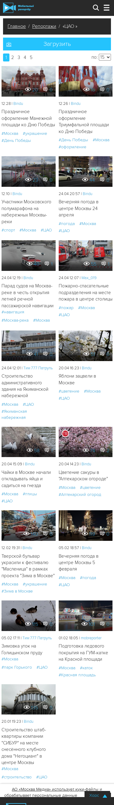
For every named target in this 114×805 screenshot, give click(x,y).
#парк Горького (17, 667)
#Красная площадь (77, 675)
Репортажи (44, 26)
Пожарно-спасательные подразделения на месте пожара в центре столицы (85, 292)
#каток (86, 667)
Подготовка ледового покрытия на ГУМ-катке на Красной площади (83, 652)
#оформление (72, 147)
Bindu (18, 103)
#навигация (13, 312)
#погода (67, 223)
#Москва (10, 133)
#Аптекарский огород (80, 494)
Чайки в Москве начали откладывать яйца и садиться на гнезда (26, 479)
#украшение (35, 133)
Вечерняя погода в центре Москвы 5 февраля (78, 562)
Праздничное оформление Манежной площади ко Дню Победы (28, 118)
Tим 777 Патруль (38, 368)
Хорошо (97, 795)
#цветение (69, 391)
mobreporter (91, 638)
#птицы (30, 494)
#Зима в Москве (17, 591)
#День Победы (16, 140)
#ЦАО (46, 230)
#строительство (17, 777)
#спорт (8, 230)
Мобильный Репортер (18, 8)
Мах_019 (89, 277)
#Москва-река (15, 320)
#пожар (66, 307)
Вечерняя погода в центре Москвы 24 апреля (78, 208)
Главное (17, 26)
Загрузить (57, 44)
